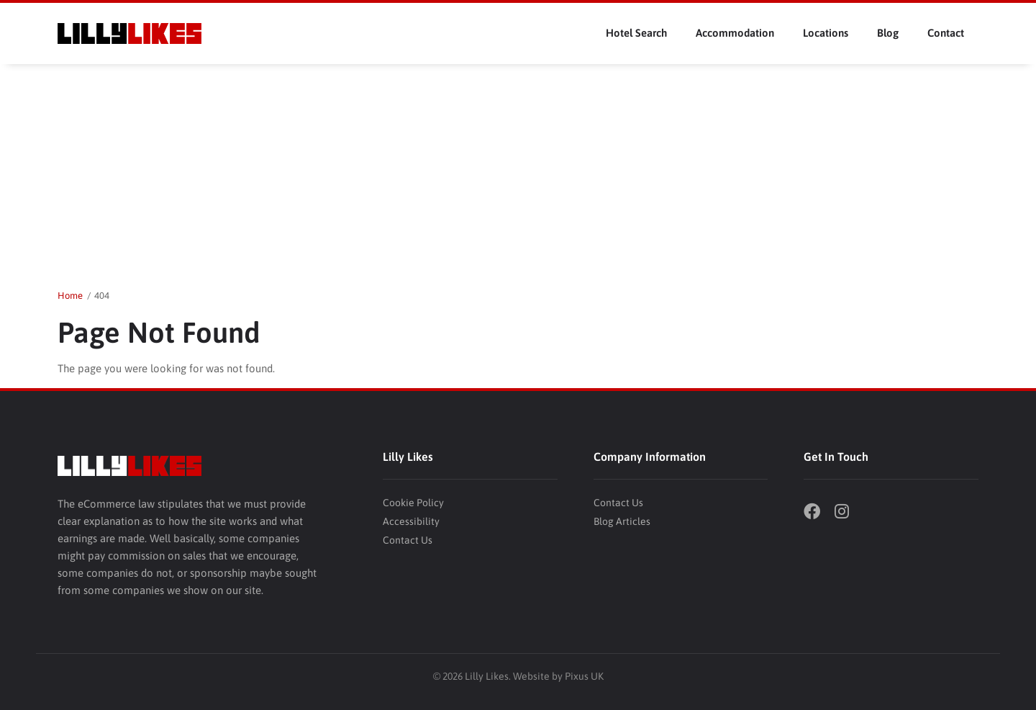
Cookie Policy (413, 502)
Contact (945, 33)
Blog (888, 33)
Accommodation (735, 33)
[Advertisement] (518, 172)
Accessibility (411, 521)
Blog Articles (622, 521)
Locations (825, 33)
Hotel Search (636, 33)
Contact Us (407, 540)
